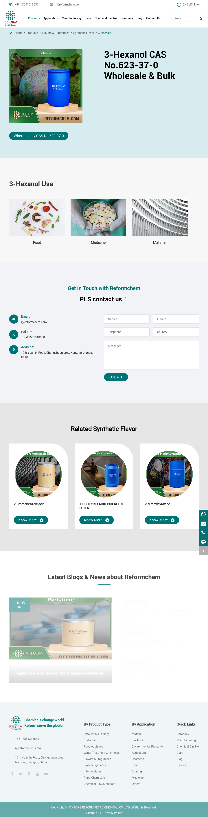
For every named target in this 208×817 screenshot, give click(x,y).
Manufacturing (71, 18)
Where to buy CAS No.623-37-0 (39, 136)
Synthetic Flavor (83, 33)
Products (34, 18)
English (188, 5)
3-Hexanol (104, 33)
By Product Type (97, 727)
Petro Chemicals (94, 780)
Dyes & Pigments (95, 768)
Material (160, 242)
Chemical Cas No (106, 18)
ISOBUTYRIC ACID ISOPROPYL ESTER (101, 506)
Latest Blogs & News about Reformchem (104, 579)
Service (181, 768)
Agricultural (139, 755)
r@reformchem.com (65, 4)
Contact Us (153, 18)
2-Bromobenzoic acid (29, 504)
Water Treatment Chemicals (101, 755)
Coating (137, 774)
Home (18, 33)
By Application (143, 727)
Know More (31, 520)
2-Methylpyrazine (157, 504)
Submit (116, 377)
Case (88, 18)
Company (127, 18)
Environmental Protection (148, 749)
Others (136, 786)
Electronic (138, 743)
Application (50, 18)
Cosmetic (138, 761)
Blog (140, 18)
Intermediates (92, 774)
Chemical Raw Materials (99, 786)
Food (37, 242)
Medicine (98, 242)
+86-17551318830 (23, 4)
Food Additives (93, 749)
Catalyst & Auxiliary (96, 736)
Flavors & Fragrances (55, 33)
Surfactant (90, 743)
